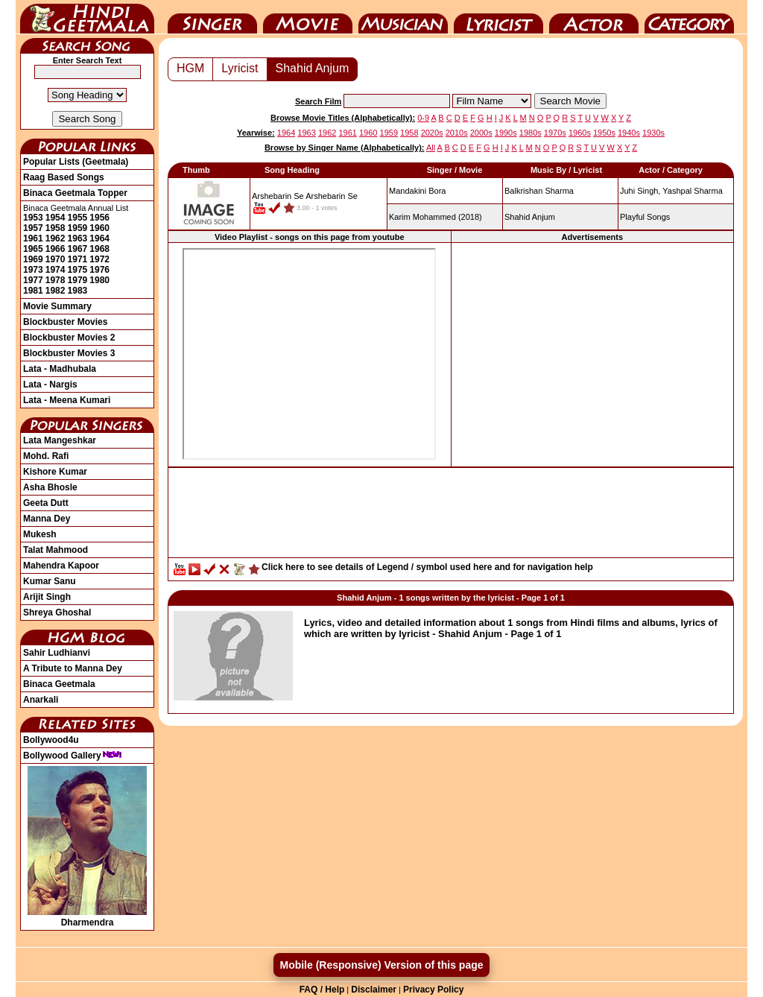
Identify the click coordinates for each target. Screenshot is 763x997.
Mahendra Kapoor (61, 565)
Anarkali (40, 699)
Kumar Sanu (49, 581)
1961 (33, 238)
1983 (78, 290)
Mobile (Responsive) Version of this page (381, 965)
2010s (457, 132)
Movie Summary (57, 306)
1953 (33, 217)
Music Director (403, 17)
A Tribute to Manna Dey (72, 668)
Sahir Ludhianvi (56, 653)
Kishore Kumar (55, 471)
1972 (99, 259)
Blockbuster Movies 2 (69, 337)
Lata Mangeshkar (59, 440)
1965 (33, 249)
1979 (78, 280)
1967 (78, 249)
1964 (99, 238)
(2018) (435, 216)
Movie (307, 17)
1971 (78, 259)
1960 (99, 228)
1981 (33, 290)
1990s (506, 132)
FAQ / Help (322, 989)
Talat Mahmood (55, 550)
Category (689, 17)
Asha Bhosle (50, 487)
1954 (55, 217)
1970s (555, 132)
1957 (33, 228)
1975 (78, 270)
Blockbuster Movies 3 (69, 353)
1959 (78, 228)
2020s (432, 132)
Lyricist (498, 17)
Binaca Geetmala (59, 684)
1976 (99, 270)
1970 (55, 259)
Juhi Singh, (640, 190)
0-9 (423, 117)
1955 (78, 217)
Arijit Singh (47, 597)
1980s (530, 132)
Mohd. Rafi (46, 456)
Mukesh (40, 534)
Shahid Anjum (312, 68)
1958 (55, 228)
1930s (653, 132)
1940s (629, 132)
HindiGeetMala (87, 17)
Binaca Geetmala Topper (75, 193)
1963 (78, 238)
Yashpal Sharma (692, 190)
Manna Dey (46, 518)
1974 (55, 270)
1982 (55, 290)
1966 (55, 249)
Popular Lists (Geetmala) (75, 161)
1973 (33, 270)
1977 (33, 280)
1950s (604, 132)
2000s (481, 132)
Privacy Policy (433, 989)
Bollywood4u (51, 740)
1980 (99, 280)
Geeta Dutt (46, 503)
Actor (594, 17)
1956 (99, 217)
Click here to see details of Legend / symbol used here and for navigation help (427, 567)
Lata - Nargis (50, 384)
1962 (55, 238)
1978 (55, 280)
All (430, 147)
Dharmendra (87, 917)
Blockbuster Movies (65, 322)
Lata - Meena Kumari (66, 400)
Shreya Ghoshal (57, 612)
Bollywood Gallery (72, 755)
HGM (190, 68)
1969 (33, 259)
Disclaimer (373, 989)
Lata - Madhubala (59, 369)
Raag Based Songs (63, 177)
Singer (212, 17)
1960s (580, 132)
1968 (99, 249)
